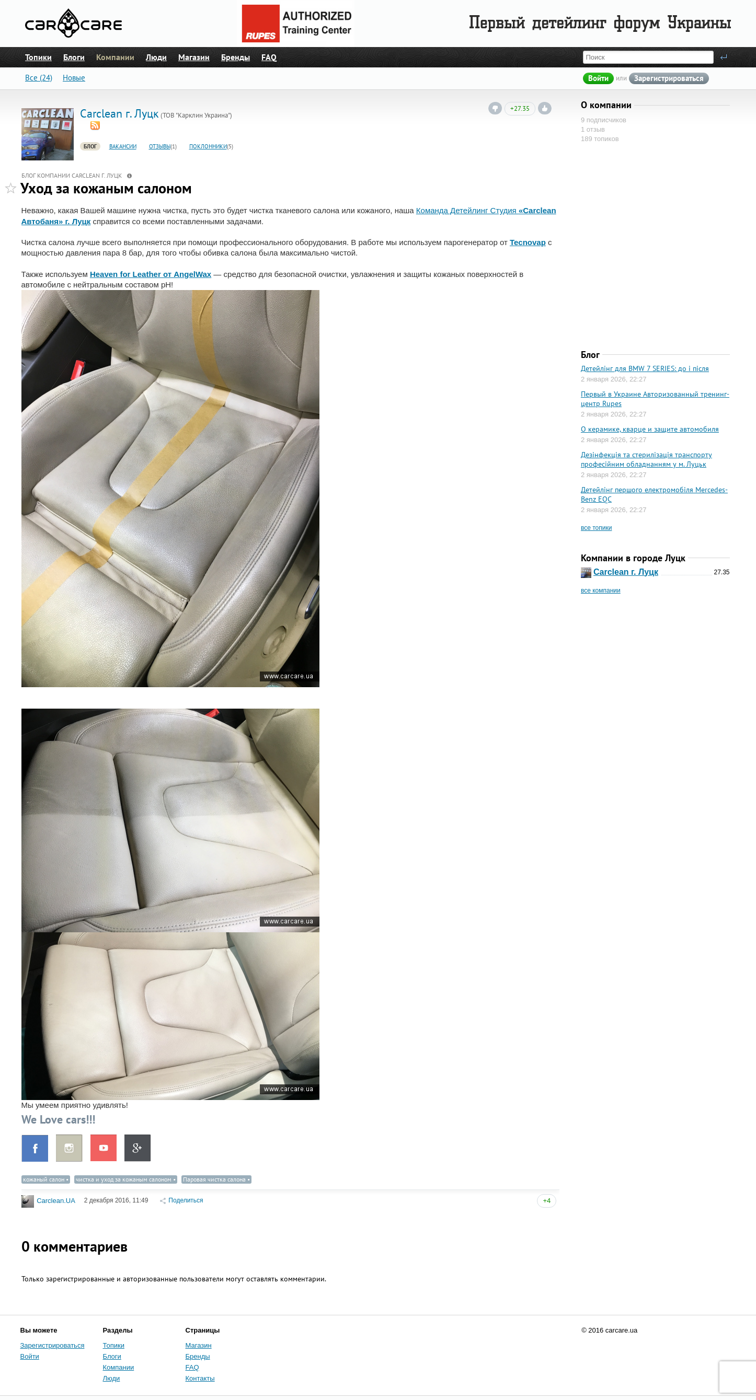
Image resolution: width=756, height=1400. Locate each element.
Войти (598, 78)
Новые (74, 78)
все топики (596, 527)
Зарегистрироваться (669, 78)
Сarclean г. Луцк (625, 572)
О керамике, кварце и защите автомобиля (650, 429)
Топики (38, 57)
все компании (601, 590)
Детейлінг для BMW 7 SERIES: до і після (645, 368)
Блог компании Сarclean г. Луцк (71, 175)
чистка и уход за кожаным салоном (123, 1179)
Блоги (74, 57)
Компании (115, 57)
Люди (156, 57)
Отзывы (159, 146)
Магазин (194, 57)
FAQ (269, 57)
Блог (90, 146)
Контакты (200, 1378)
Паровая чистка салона (214, 1179)
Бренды (235, 57)
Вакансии (122, 146)
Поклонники (208, 146)
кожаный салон (43, 1179)
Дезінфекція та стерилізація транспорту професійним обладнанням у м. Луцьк (646, 459)
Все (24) (38, 78)
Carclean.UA (56, 1201)
